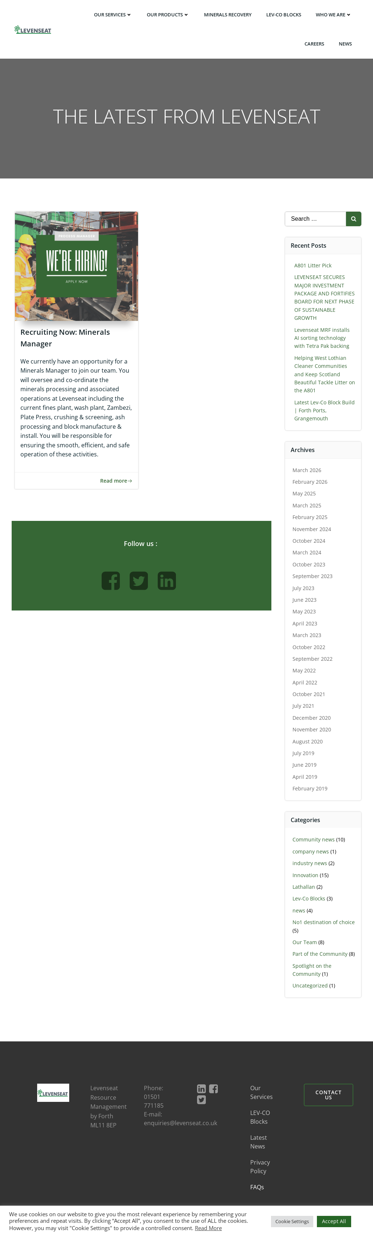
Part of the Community (320, 954)
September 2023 (313, 576)
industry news (310, 863)
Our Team (305, 942)
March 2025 (307, 505)
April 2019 (305, 777)
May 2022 (304, 670)
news (299, 910)
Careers (315, 43)
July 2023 (304, 588)
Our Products (168, 14)
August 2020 (308, 741)
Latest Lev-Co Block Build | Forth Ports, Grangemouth (325, 411)
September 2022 (313, 659)
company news (311, 851)
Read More (208, 1228)
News (345, 43)
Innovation (306, 875)
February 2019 (310, 788)
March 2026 (307, 470)
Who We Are (334, 14)
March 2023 (307, 635)
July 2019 (304, 753)
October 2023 (309, 564)
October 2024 (309, 541)
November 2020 (312, 729)
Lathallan (304, 887)
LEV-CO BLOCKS (284, 14)
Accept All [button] (334, 1221)
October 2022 (309, 647)
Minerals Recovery (228, 14)
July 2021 (304, 706)
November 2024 (312, 529)
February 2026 (310, 482)
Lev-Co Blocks (309, 898)
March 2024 (307, 552)
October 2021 (309, 694)
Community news (314, 839)
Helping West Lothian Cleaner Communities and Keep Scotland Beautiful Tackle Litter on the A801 (325, 374)
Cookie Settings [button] (292, 1221)
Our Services (113, 14)
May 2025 (304, 493)
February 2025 (310, 517)
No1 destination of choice (324, 922)
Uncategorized (310, 985)
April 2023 (305, 623)
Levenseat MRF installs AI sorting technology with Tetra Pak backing (322, 338)
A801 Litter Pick (313, 265)
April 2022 (305, 682)
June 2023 (305, 600)
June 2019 (305, 765)
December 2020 (312, 718)
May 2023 (304, 611)
